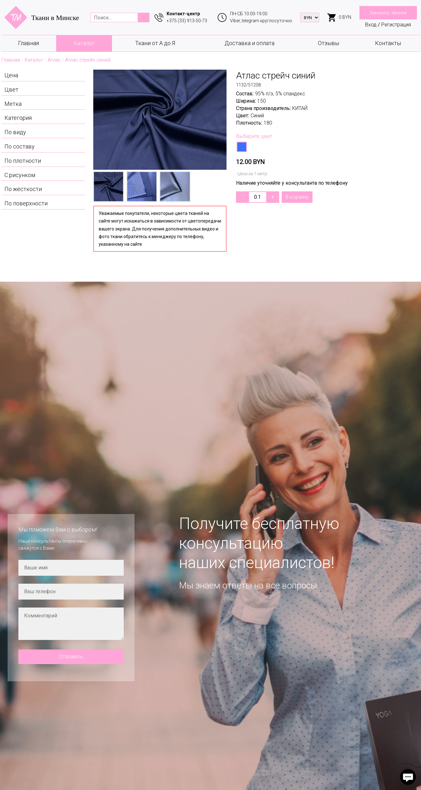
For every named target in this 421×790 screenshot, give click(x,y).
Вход (371, 25)
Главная (28, 43)
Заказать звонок (388, 13)
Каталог (84, 43)
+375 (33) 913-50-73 (187, 20)
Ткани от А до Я (155, 43)
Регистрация (396, 25)
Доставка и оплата (249, 43)
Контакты (388, 43)
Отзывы (328, 43)
